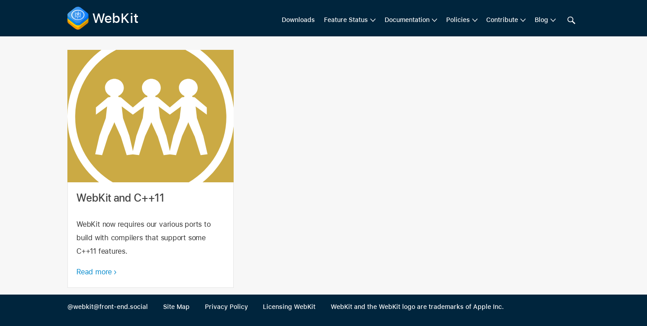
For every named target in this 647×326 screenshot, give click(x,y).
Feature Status (346, 19)
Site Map (176, 306)
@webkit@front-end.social (107, 306)
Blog (541, 19)
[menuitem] (350, 20)
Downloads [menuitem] (298, 19)
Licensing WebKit (289, 306)
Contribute (502, 19)
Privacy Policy (226, 306)
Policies (458, 19)
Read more (94, 272)
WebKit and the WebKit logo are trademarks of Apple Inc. (417, 306)
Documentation (407, 19)
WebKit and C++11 (150, 169)
